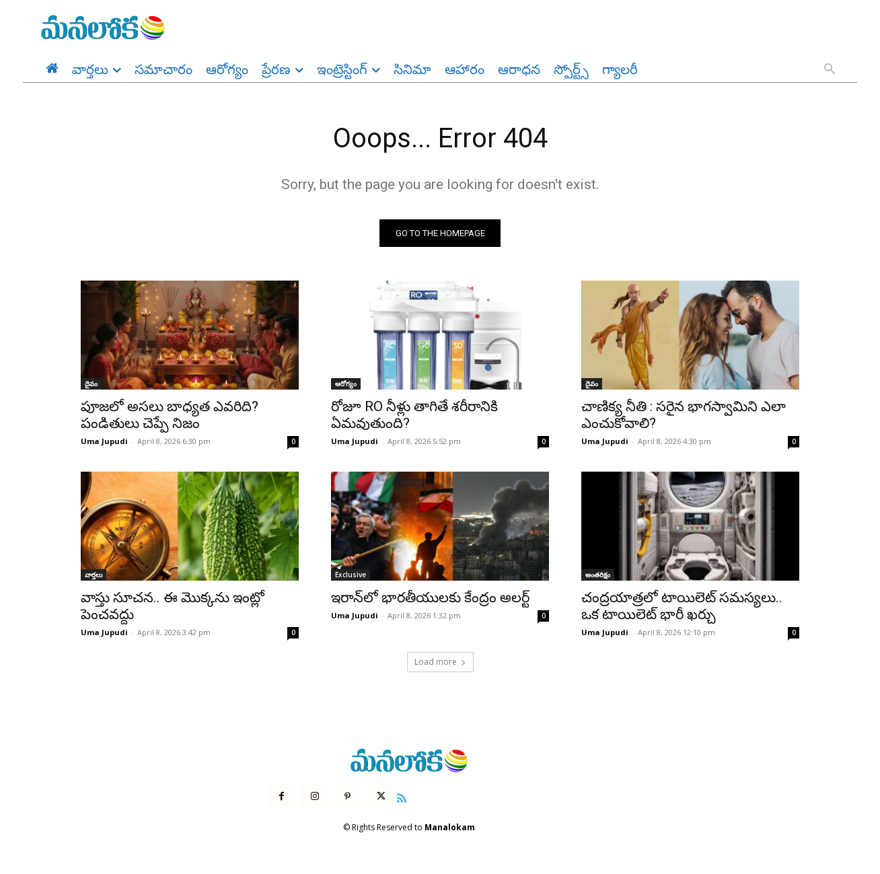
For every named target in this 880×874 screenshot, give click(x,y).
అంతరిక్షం (597, 575)
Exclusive (350, 575)
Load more (440, 662)
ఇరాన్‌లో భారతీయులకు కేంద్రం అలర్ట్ (430, 598)
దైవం (91, 384)
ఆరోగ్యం (346, 384)
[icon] (401, 796)
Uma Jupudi (104, 442)
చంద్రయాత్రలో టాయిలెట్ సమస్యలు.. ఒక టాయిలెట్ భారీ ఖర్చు (681, 606)
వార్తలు (93, 575)
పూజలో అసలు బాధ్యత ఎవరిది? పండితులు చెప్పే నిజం (169, 415)
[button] (829, 70)
